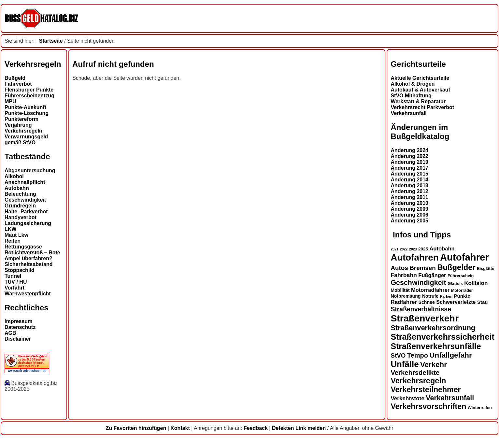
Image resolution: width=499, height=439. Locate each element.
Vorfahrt (14, 287)
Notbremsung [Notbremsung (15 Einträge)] (406, 296)
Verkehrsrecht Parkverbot (422, 107)
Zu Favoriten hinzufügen (136, 428)
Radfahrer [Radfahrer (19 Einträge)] (404, 302)
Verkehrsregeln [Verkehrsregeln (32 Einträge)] (418, 380)
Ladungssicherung (28, 223)
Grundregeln (20, 205)
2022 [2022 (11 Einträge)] (404, 249)
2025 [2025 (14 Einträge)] (423, 249)
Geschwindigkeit (25, 200)
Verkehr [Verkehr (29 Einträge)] (433, 365)
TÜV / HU (16, 282)
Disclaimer (18, 339)
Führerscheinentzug (29, 95)
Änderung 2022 (409, 156)
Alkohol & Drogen (413, 84)
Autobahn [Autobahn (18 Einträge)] (442, 248)
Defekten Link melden (299, 428)
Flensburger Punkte (29, 89)
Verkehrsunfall (408, 113)
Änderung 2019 (409, 162)
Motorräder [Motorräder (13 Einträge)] (462, 290)
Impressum (18, 321)
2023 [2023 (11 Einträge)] (413, 249)
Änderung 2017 (409, 168)
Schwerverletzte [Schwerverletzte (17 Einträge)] (456, 302)
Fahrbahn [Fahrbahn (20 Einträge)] (404, 275)
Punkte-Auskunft (25, 107)
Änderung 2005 (409, 220)
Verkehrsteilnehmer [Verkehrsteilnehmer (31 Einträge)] (426, 389)
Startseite (51, 41)
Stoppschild (20, 270)
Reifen (13, 241)
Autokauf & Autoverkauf (420, 89)
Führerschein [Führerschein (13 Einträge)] (461, 276)
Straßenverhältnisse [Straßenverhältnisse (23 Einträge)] (421, 309)
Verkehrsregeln (23, 131)
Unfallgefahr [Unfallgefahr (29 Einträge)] (450, 355)
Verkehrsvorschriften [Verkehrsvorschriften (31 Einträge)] (428, 406)
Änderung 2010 (409, 203)
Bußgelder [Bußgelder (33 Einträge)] (456, 267)
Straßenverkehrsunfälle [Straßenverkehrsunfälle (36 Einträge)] (436, 346)
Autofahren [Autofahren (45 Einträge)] (414, 257)
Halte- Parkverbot (26, 211)
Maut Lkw (16, 235)
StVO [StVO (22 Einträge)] (398, 355)
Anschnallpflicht (25, 182)
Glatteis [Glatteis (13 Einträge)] (455, 283)
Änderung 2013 (409, 185)
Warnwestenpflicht (28, 293)
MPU (10, 101)
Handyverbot (20, 217)
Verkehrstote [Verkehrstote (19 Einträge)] (407, 398)
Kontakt (180, 428)
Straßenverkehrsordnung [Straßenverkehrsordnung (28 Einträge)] (433, 328)
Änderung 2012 (409, 191)
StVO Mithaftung (411, 95)
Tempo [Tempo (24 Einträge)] (417, 355)
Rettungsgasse (23, 246)
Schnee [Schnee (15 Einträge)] (427, 302)
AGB (10, 333)
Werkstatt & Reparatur (418, 101)
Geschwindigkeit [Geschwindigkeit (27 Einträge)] (418, 283)
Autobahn (17, 188)
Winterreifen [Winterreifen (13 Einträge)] (480, 407)
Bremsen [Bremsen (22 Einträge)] (422, 267)
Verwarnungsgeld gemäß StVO (26, 139)
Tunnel (13, 276)
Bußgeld (15, 78)
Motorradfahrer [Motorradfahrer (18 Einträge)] (430, 290)
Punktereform (21, 119)
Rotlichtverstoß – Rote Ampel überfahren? (32, 255)
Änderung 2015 (409, 174)
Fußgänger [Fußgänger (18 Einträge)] (432, 275)
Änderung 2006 (409, 215)
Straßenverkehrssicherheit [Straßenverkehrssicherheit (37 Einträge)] (442, 336)
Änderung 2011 (409, 197)
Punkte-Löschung (27, 113)
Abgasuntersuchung (30, 170)
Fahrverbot (18, 84)
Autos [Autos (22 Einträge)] (399, 267)
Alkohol (14, 176)
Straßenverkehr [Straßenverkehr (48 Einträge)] (425, 318)
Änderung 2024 (409, 150)
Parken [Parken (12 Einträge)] (446, 296)
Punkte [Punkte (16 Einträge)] (462, 296)
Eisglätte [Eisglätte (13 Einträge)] (485, 268)
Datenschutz (20, 327)
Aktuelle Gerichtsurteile (420, 78)
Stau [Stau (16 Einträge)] (482, 302)
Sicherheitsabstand (29, 264)
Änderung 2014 (409, 179)
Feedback (256, 428)
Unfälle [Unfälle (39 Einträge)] (405, 364)
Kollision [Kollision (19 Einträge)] (476, 283)
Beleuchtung (20, 194)
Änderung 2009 (409, 209)
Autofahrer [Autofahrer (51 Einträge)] (464, 257)
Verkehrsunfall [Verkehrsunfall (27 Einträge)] (450, 398)
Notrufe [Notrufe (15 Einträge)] (430, 296)
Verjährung (18, 125)
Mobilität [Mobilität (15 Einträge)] (400, 290)
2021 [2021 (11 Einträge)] (394, 249)
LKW (10, 229)
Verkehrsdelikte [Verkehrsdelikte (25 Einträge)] (415, 372)
